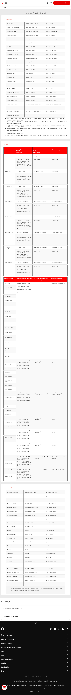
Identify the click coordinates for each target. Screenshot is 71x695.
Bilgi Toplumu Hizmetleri (28, 688)
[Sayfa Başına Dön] (35, 623)
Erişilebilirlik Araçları (59, 685)
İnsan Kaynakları (34, 681)
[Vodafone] (2, 629)
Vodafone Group (53, 681)
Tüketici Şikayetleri (6, 643)
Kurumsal (16, 681)
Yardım (3, 655)
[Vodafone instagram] (51, 629)
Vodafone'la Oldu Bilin (7, 659)
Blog (2, 651)
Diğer (2, 671)
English (32, 676)
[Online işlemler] (61, 3)
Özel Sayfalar (5, 667)
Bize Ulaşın (43, 681)
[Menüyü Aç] (6, 3)
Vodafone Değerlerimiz (8, 639)
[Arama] (51, 3)
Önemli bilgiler (6, 602)
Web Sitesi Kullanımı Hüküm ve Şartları (16, 685)
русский (38, 676)
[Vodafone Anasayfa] (2, 3)
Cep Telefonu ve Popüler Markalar (11, 647)
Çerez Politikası (48, 685)
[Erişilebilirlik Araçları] (48, 3)
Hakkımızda (23, 681)
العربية (46, 676)
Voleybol (3, 663)
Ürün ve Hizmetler (6, 635)
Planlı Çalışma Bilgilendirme (42, 688)
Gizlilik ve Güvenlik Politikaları (35, 685)
